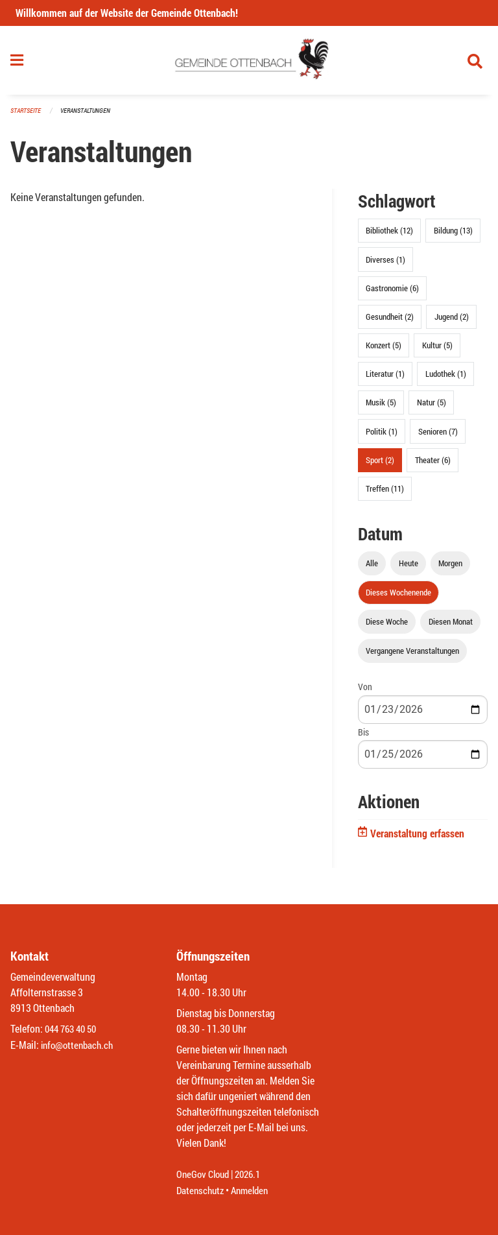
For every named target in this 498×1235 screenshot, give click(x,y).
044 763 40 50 (73, 1030)
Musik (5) (381, 408)
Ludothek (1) (445, 379)
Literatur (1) (385, 379)
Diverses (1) (385, 264)
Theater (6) (433, 465)
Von (365, 692)
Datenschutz (201, 1190)
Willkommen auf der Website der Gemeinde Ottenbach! (127, 12)
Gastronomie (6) (392, 293)
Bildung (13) (453, 236)
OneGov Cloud (204, 1175)
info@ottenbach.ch (80, 1045)
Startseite (27, 116)
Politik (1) (381, 436)
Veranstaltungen (91, 116)
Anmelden (254, 1190)
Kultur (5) (437, 351)
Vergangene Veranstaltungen (412, 656)
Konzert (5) (383, 351)
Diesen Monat (451, 627)
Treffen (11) (385, 494)
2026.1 (253, 1175)
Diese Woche (387, 627)
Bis (363, 737)
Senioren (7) (438, 436)
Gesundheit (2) (390, 322)
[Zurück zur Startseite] (249, 63)
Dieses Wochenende (398, 598)
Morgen (450, 568)
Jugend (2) (451, 322)
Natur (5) (431, 408)
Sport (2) (380, 465)
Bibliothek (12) (389, 236)
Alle (372, 568)
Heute (408, 568)
